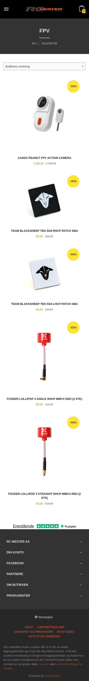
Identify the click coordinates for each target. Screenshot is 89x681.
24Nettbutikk (52, 675)
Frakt (29, 627)
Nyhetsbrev (66, 631)
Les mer (44, 664)
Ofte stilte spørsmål (44, 636)
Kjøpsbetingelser (50, 627)
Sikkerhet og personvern (33, 631)
